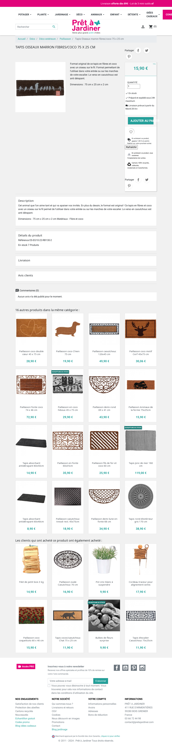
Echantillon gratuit (25, 718)
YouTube (125, 668)
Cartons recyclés (24, 711)
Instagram (142, 668)
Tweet (147, 50)
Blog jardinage (59, 729)
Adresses (93, 711)
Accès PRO (26, 666)
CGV (54, 711)
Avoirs (91, 707)
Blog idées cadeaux (25, 725)
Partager (138, 50)
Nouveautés (21, 714)
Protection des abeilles (27, 707)
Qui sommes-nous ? (62, 703)
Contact (56, 725)
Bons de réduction (98, 714)
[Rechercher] (36, 27)
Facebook (117, 668)
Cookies (56, 714)
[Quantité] (133, 86)
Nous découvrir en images (66, 718)
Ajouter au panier (142, 121)
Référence (23, 240)
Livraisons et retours (63, 707)
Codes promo (22, 722)
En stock (22, 245)
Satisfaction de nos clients (29, 703)
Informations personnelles (102, 703)
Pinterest (129, 57)
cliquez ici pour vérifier (110, 736)
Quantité (132, 82)
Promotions (58, 722)
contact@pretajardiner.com (139, 722)
